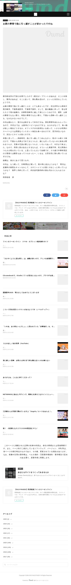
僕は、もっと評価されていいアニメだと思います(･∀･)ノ (21, 262)
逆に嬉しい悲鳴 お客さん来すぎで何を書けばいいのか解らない (26, 360)
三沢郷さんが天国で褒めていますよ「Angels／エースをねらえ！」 (28, 412)
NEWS (5, 20)
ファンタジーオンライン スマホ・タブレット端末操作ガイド (25, 241)
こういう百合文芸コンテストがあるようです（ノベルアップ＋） (26, 309)
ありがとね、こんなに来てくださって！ (17, 378)
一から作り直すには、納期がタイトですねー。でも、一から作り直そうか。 (27, 313)
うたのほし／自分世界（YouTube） (16, 343)
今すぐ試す (29, 8)
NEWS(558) (6, 183)
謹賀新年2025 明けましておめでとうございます (21, 292)
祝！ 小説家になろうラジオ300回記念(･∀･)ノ (20, 429)
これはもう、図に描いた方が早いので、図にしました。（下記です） (25, 245)
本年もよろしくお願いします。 (13, 296)
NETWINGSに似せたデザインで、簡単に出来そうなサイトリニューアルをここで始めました (37, 395)
